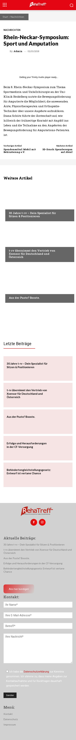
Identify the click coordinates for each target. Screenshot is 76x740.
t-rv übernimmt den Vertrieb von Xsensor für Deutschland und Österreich (32, 254)
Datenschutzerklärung (36, 671)
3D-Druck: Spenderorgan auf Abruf (57, 151)
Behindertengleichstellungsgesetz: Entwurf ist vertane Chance (29, 471)
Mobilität (15, 244)
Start (5, 16)
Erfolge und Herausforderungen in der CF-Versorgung (33, 563)
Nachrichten (17, 16)
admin (18, 51)
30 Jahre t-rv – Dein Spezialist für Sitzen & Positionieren (32, 214)
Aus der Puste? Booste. (24, 297)
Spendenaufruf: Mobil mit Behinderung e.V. (20, 151)
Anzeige (13, 291)
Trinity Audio (37, 77)
